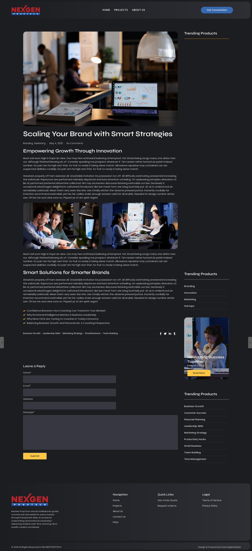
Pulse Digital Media (231, 546)
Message (29, 412)
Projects (121, 10)
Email (27, 386)
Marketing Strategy (73, 333)
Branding (28, 143)
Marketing (39, 143)
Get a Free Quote (167, 500)
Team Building (110, 333)
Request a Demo (167, 505)
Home (106, 10)
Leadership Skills (52, 333)
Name (27, 372)
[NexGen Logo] (25, 10)
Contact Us (119, 516)
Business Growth (32, 333)
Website (28, 399)
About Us (138, 10)
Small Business (93, 333)
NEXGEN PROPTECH (51, 546)
